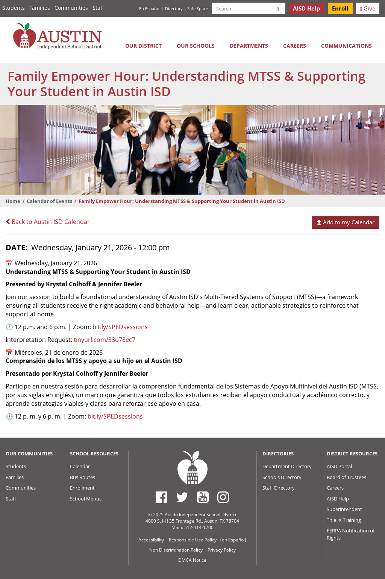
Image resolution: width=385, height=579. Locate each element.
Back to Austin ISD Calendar (48, 222)
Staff (98, 7)
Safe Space (197, 8)
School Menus (86, 498)
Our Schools (196, 45)
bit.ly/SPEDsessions (119, 327)
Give (367, 8)
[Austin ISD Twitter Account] (182, 497)
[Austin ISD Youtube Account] (203, 497)
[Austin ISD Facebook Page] (161, 497)
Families (39, 7)
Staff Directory (278, 487)
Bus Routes (82, 477)
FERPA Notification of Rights (350, 534)
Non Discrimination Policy (176, 550)
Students (13, 7)
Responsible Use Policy (193, 540)
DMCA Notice (192, 560)
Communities (71, 7)
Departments (249, 45)
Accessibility (151, 540)
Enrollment (82, 487)
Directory (174, 8)
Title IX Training (344, 520)
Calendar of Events (49, 201)
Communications (346, 45)
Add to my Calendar (345, 222)
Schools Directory (282, 477)
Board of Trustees (346, 477)
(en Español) (233, 540)
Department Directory (287, 466)
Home (13, 201)
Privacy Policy (222, 550)
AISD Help (338, 498)
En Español (150, 8)
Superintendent (344, 509)
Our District (143, 45)
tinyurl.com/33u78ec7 (104, 340)
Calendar (80, 466)
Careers (294, 45)
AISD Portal (339, 466)
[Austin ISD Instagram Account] (223, 497)
